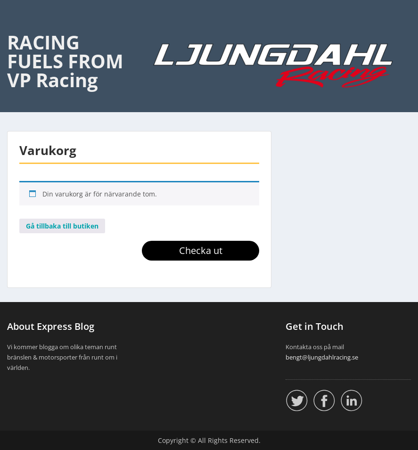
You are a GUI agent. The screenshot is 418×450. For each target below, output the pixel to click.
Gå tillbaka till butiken (62, 225)
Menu (17, 26)
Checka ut (200, 250)
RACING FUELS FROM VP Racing (65, 61)
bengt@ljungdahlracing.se (322, 357)
